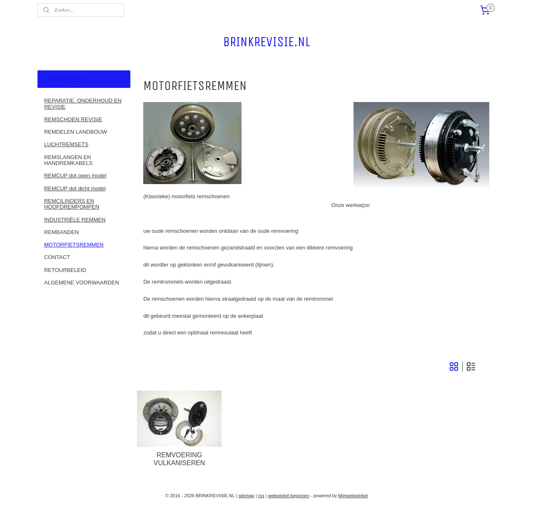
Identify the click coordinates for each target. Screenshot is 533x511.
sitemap (246, 495)
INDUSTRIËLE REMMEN (74, 220)
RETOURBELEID (65, 270)
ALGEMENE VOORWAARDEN (81, 282)
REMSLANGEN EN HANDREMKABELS (68, 160)
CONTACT (57, 257)
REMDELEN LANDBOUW (75, 132)
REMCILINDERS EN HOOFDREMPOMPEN (71, 204)
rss (261, 495)
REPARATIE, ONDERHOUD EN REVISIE (83, 103)
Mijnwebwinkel (353, 495)
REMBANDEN (61, 232)
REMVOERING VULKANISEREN (179, 458)
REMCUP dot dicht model (75, 188)
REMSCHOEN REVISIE (73, 119)
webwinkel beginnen (288, 495)
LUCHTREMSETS (66, 144)
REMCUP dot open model (75, 175)
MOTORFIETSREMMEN (74, 245)
